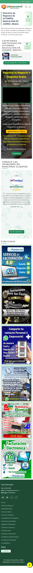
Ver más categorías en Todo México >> (17, 63)
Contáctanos (16, 153)
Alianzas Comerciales (9, 533)
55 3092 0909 (7, 488)
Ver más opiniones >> (16, 232)
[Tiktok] (11, 497)
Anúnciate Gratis (7, 508)
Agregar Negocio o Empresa (16, 131)
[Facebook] (3, 497)
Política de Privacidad (9, 540)
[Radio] (16, 497)
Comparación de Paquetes (10, 518)
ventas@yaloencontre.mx (12, 490)
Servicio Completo (8, 515)
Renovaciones (6, 530)
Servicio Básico (7, 512)
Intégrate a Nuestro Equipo (10, 537)
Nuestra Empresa (7, 505)
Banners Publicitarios (8, 524)
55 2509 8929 (11, 492)
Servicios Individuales (9, 521)
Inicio (4, 502)
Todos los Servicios (8, 527)
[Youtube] (7, 497)
